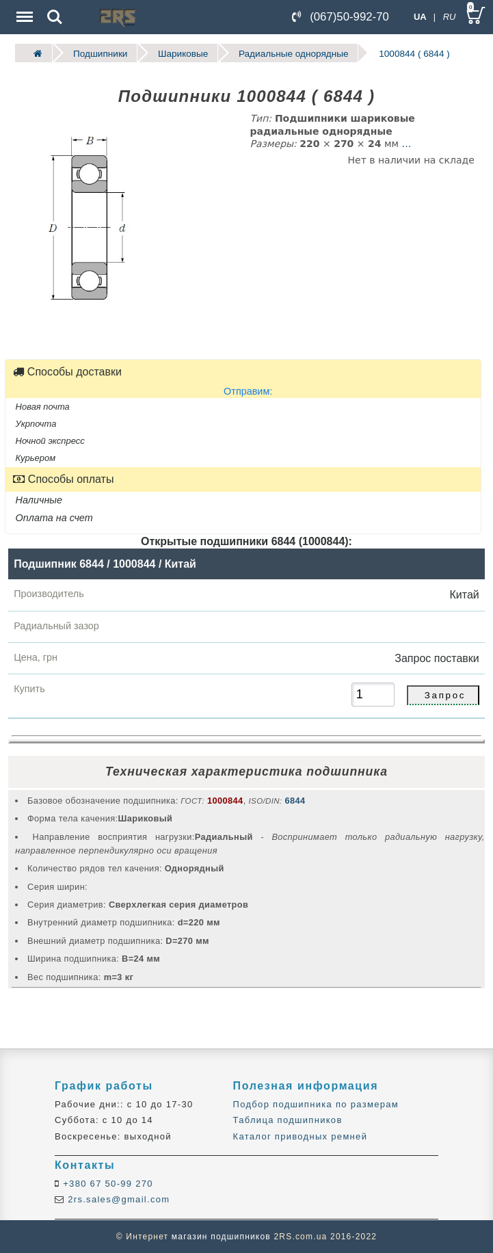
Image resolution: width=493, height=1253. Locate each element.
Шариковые (183, 53)
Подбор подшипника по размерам (316, 1104)
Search (55, 17)
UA (420, 16)
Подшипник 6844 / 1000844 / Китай (105, 564)
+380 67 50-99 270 (106, 1183)
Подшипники (100, 53)
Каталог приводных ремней (300, 1136)
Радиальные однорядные (294, 53)
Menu (23, 10)
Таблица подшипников (288, 1120)
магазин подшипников (221, 1236)
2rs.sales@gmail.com (117, 1199)
